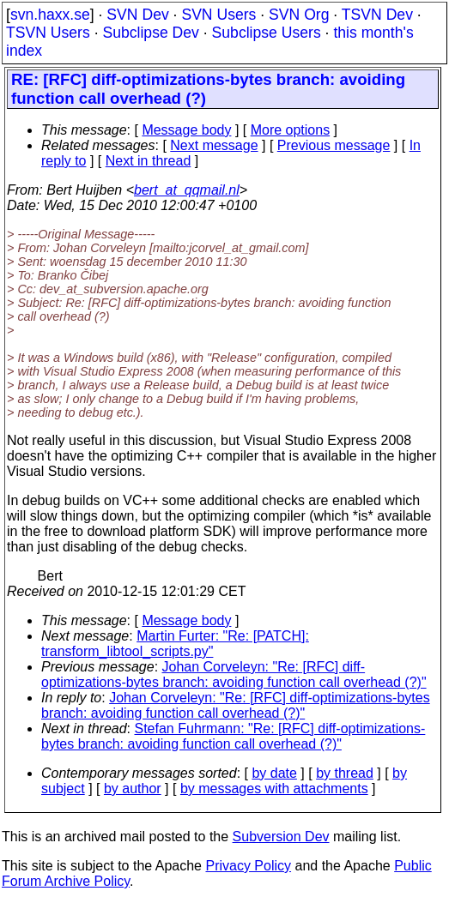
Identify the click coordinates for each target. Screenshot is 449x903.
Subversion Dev (281, 836)
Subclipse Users (266, 32)
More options (291, 130)
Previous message (334, 145)
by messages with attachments (274, 788)
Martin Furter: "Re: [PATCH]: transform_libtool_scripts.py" (175, 644)
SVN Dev (137, 14)
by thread (344, 773)
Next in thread (148, 161)
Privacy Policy (248, 865)
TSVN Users (48, 32)
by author (132, 788)
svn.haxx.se (50, 14)
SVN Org (299, 14)
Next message (214, 145)
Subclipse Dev (150, 32)
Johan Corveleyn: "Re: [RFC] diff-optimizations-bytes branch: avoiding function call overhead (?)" (234, 674)
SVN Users (218, 14)
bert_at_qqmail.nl (187, 190)
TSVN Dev (377, 14)
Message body (186, 130)
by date (274, 773)
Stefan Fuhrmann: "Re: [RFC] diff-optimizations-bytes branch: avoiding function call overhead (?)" (233, 736)
